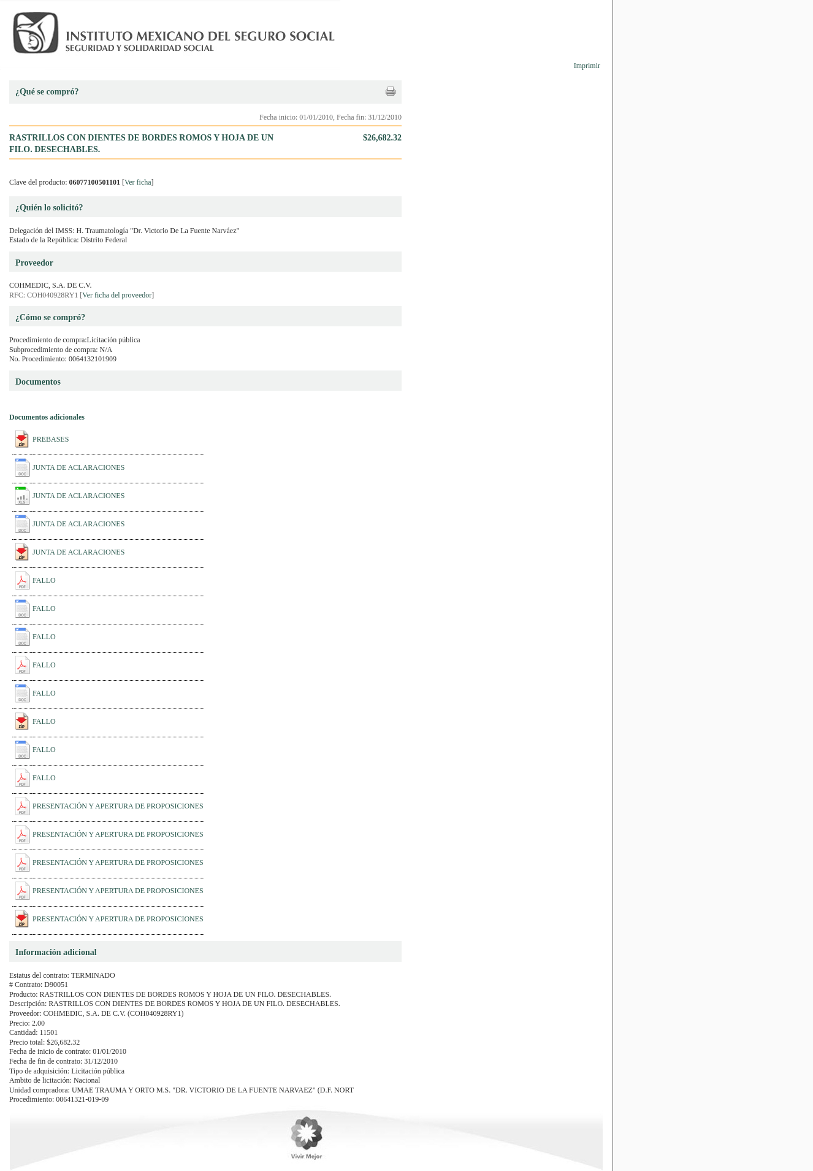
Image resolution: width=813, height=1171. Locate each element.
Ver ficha (137, 182)
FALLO (44, 580)
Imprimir (587, 65)
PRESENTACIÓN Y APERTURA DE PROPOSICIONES (118, 806)
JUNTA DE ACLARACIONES (78, 467)
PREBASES (50, 439)
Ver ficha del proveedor (116, 295)
